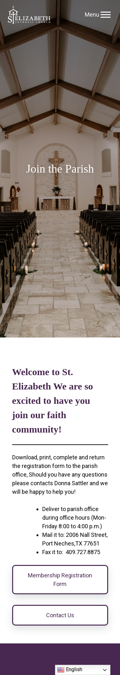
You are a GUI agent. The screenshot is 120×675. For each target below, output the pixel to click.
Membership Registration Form (60, 579)
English (69, 670)
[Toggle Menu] (105, 14)
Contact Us (60, 615)
